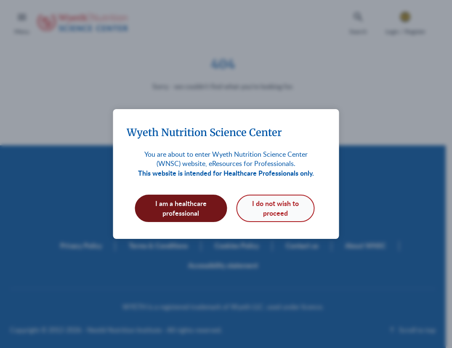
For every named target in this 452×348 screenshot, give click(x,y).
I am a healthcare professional (181, 207)
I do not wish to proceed (275, 207)
